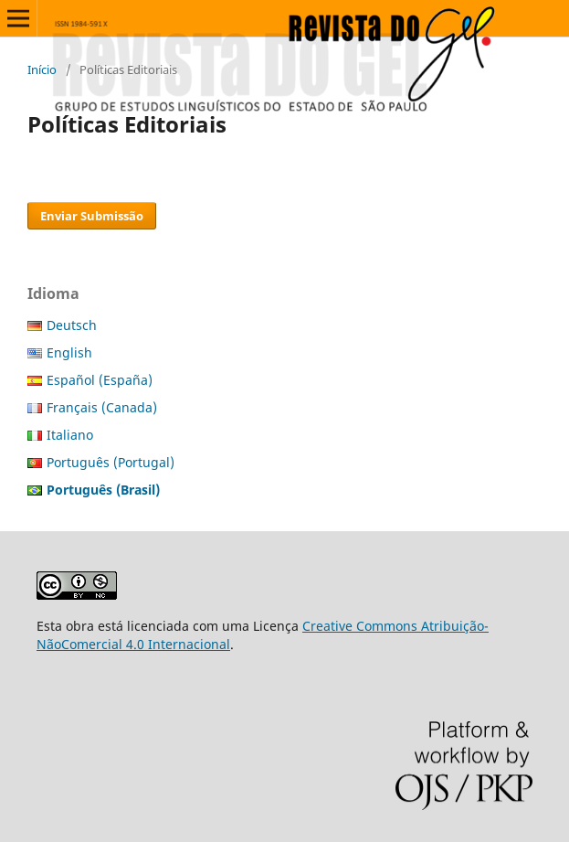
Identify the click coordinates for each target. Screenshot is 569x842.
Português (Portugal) (110, 462)
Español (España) (100, 380)
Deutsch (72, 325)
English (69, 352)
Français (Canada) (102, 407)
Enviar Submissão (91, 216)
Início (42, 69)
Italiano (70, 434)
